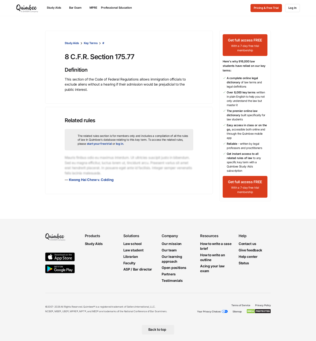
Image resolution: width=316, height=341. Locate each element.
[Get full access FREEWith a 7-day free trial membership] (245, 45)
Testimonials (172, 281)
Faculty (129, 263)
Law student (133, 250)
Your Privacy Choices (209, 311)
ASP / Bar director (137, 270)
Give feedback (250, 250)
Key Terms (91, 43)
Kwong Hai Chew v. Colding (91, 180)
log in (119, 143)
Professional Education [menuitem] (118, 7)
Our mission (172, 244)
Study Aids (72, 43)
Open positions (174, 268)
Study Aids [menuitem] (56, 7)
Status (244, 263)
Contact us (247, 244)
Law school (132, 244)
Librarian (130, 257)
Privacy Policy (263, 305)
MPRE (93, 7)
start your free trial (99, 143)
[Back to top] (158, 330)
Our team (169, 250)
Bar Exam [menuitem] (77, 7)
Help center (248, 257)
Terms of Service (240, 305)
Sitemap (237, 311)
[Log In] (292, 8)
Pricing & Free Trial (266, 7)
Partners (169, 274)
